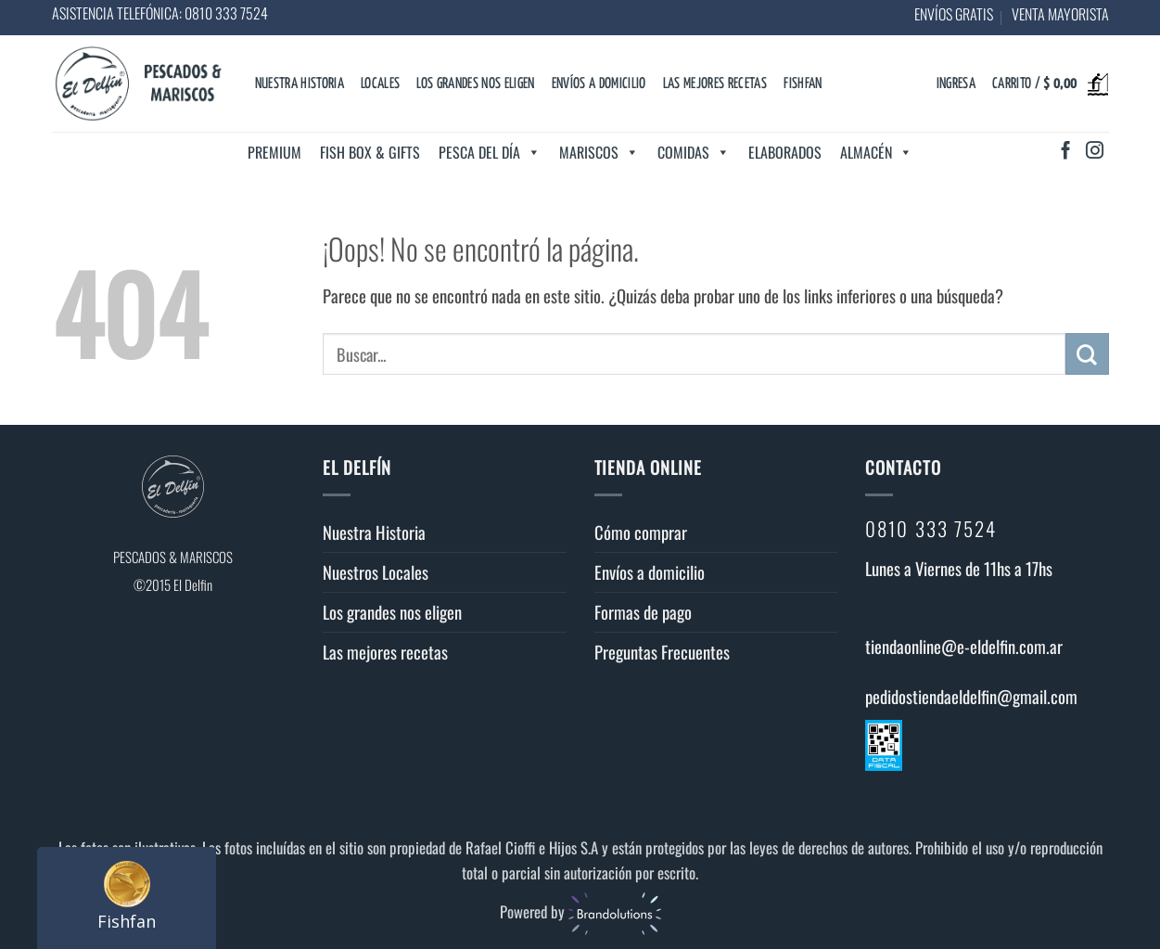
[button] (956, 85)
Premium (274, 152)
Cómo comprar (640, 532)
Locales (380, 84)
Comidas (693, 152)
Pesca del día (490, 152)
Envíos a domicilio (599, 84)
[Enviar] (1086, 354)
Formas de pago (643, 611)
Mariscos (599, 152)
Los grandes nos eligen (475, 84)
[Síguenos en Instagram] (1094, 151)
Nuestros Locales (375, 571)
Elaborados (785, 152)
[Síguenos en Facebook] (1066, 151)
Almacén (876, 152)
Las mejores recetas (715, 84)
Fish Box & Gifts (370, 152)
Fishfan (803, 84)
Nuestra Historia (299, 84)
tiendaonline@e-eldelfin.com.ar (964, 646)
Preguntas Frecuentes (662, 651)
